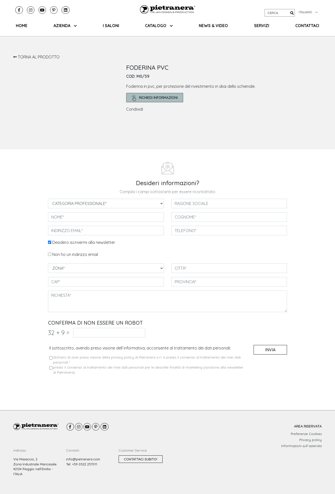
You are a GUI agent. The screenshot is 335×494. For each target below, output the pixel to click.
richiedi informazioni (155, 98)
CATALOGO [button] (159, 25)
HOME (21, 25)
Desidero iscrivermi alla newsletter (83, 242)
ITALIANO (308, 12)
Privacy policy (310, 440)
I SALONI (111, 25)
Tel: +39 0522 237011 (81, 464)
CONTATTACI (307, 25)
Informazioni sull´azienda (301, 446)
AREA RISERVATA (308, 426)
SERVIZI (261, 25)
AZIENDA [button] (65, 25)
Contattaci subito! (140, 459)
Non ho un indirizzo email (75, 254)
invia (270, 349)
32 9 (58, 332)
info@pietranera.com (83, 459)
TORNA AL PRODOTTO (36, 56)
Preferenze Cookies (306, 434)
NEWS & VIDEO (213, 25)
